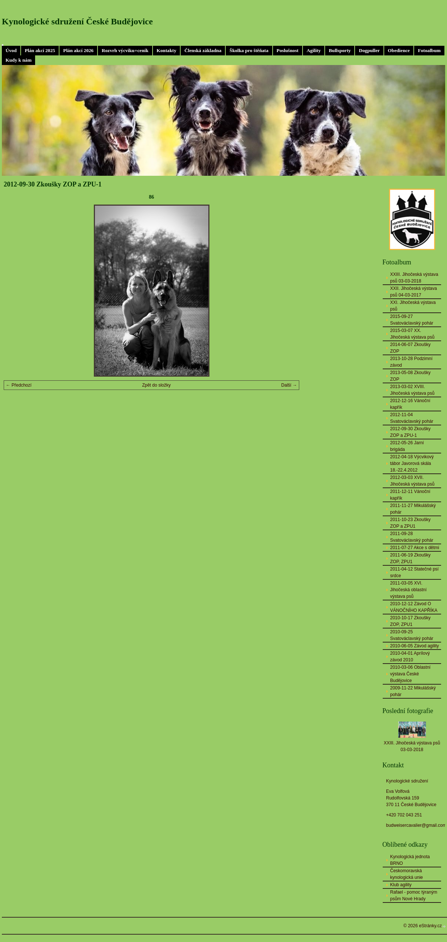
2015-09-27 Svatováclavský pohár (411, 320)
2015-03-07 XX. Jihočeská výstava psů (412, 334)
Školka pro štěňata (248, 50)
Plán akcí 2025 (40, 50)
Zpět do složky (156, 385)
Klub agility (401, 884)
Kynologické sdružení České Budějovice (77, 21)
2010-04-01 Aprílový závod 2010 (410, 656)
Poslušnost (287, 50)
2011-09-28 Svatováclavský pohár (411, 537)
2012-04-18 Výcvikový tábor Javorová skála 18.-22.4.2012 (412, 463)
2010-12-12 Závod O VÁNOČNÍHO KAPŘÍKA (413, 607)
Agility (314, 50)
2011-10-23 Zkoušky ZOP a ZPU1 (410, 523)
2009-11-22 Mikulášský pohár (413, 691)
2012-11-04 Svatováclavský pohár (411, 418)
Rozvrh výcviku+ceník (125, 50)
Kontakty (167, 50)
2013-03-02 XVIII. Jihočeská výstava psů (412, 390)
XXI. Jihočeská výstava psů (413, 306)
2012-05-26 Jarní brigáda (407, 446)
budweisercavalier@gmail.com (416, 825)
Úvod (11, 50)
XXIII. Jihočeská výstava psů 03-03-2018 (414, 278)
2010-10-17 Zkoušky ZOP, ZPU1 (410, 621)
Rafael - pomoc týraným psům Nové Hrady (413, 895)
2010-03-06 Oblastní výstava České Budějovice (410, 674)
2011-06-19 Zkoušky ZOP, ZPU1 (410, 558)
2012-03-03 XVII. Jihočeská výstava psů (412, 481)
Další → (289, 385)
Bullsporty (340, 50)
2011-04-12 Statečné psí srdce (414, 572)
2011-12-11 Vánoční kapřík (410, 495)
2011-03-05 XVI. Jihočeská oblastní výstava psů (408, 589)
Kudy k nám (18, 60)
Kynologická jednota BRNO (410, 860)
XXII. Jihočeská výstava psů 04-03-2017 (413, 292)
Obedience (399, 50)
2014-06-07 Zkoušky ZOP (410, 348)
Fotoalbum (429, 50)
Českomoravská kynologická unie (406, 874)
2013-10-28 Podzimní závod (411, 362)
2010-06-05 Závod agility (414, 645)
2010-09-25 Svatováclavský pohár (411, 635)
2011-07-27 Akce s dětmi (414, 547)
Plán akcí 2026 (78, 50)
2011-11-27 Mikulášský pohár (413, 509)
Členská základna (202, 50)
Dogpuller (369, 50)
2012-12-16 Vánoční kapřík (410, 404)
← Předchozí (18, 385)
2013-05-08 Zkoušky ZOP (410, 376)
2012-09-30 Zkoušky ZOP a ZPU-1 (410, 432)
